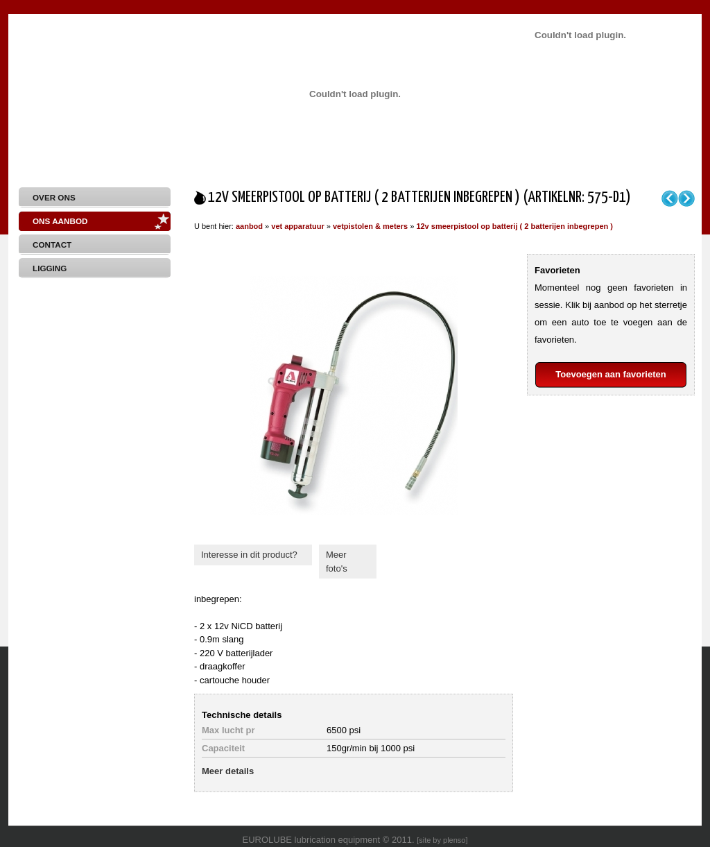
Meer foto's (336, 561)
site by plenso (442, 840)
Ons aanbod (60, 220)
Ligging (50, 268)
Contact (52, 244)
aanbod (249, 226)
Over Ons (54, 197)
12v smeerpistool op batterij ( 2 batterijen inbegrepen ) (514, 226)
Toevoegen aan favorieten (610, 374)
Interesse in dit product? (249, 554)
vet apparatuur (297, 226)
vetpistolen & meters (370, 226)
